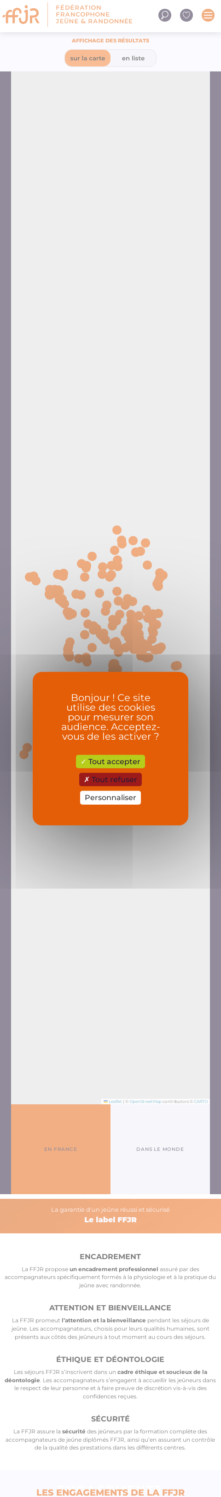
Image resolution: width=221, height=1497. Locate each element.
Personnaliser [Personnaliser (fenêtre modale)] (110, 797)
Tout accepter (110, 761)
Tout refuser (110, 779)
